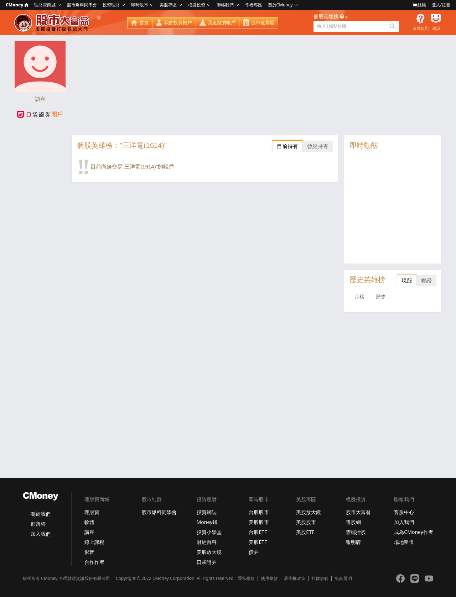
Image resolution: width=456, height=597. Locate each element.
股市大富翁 (358, 512)
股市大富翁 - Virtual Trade (52, 23)
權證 (426, 280)
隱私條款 (246, 578)
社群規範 (319, 578)
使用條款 (269, 578)
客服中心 (404, 512)
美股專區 (168, 5)
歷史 (381, 297)
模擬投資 (196, 5)
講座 (89, 532)
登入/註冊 (441, 5)
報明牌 (353, 542)
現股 (406, 280)
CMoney (17, 5)
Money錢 (207, 522)
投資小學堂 (209, 532)
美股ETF (258, 542)
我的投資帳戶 (178, 22)
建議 (436, 28)
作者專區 (253, 5)
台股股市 (259, 512)
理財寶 (91, 512)
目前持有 (287, 146)
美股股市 (259, 522)
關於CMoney (280, 5)
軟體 (89, 522)
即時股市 (139, 5)
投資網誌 (207, 512)
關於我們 (41, 513)
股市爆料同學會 (82, 5)
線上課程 (94, 542)
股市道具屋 (262, 22)
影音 (89, 552)
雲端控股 (356, 532)
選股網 (353, 522)
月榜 (359, 297)
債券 (254, 552)
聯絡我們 (225, 5)
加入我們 (41, 533)
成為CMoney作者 (413, 532)
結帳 (419, 5)
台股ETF (258, 532)
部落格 (38, 523)
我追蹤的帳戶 (221, 22)
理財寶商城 (45, 5)
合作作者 (94, 562)
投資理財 (111, 5)
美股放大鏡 (209, 552)
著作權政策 (294, 578)
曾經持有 (317, 146)
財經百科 (207, 542)
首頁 (144, 22)
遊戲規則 (420, 28)
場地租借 (404, 542)
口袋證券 (207, 562)
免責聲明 (343, 578)
